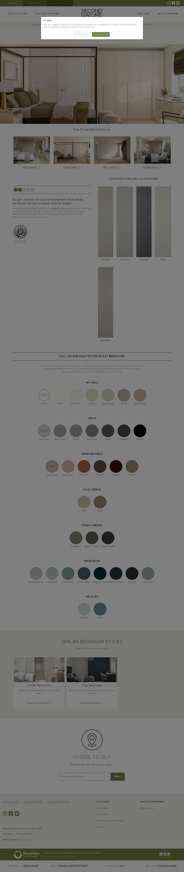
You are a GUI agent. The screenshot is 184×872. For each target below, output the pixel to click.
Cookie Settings (82, 34)
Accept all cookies (100, 34)
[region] (92, 436)
